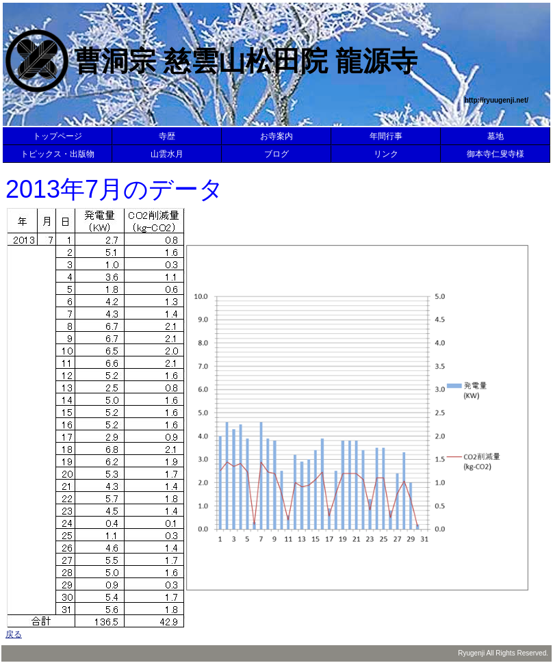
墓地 (495, 136)
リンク (386, 154)
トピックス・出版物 (57, 154)
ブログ (276, 154)
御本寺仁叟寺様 (495, 154)
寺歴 (167, 136)
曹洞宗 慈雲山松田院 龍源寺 (245, 61)
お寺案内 (276, 136)
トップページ (57, 136)
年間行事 (386, 136)
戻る (13, 634)
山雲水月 (167, 154)
